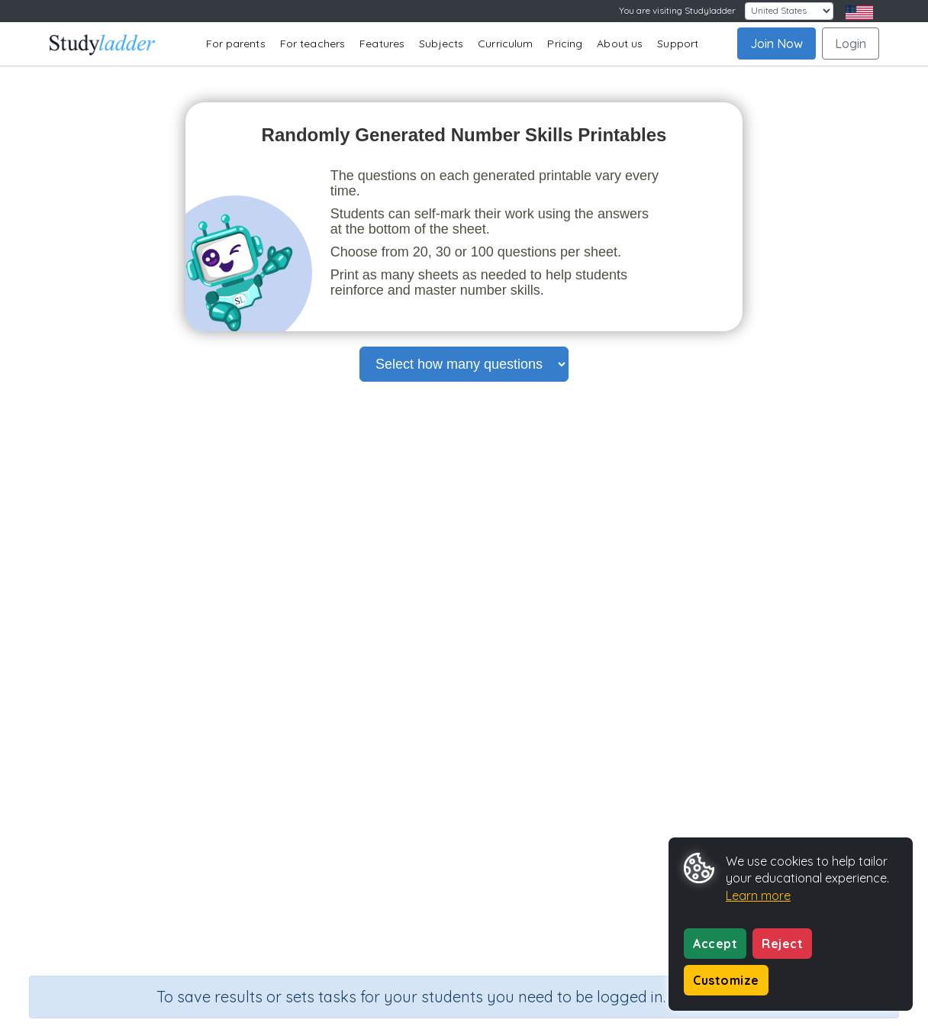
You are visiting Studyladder (677, 10)
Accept (715, 943)
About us (620, 43)
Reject (782, 943)
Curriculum (505, 43)
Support (677, 43)
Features (381, 43)
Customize (726, 980)
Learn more (758, 895)
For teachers (312, 43)
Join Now (776, 43)
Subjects (441, 43)
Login (850, 43)
